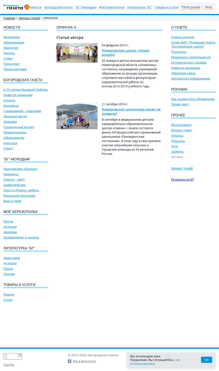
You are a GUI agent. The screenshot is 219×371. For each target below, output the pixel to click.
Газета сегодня (182, 37)
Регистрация (191, 7)
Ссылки (8, 364)
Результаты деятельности (191, 57)
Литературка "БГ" (139, 7)
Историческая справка (188, 62)
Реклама (179, 89)
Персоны (178, 141)
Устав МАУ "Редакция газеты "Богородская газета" (193, 44)
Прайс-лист (180, 104)
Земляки (10, 122)
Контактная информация (190, 78)
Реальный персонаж (19, 196)
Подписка (178, 52)
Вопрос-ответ (181, 130)
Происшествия (15, 69)
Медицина (11, 37)
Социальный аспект (18, 127)
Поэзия (9, 274)
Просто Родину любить (21, 190)
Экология (10, 48)
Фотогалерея (181, 125)
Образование (13, 42)
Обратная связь (183, 73)
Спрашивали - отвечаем (22, 111)
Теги (174, 146)
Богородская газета (58, 7)
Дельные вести (15, 116)
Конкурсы (11, 106)
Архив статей (182, 168)
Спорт (8, 58)
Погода (9, 53)
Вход (208, 7)
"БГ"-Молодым (85, 7)
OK (206, 360)
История (10, 227)
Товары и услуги (166, 7)
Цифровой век (14, 185)
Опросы (177, 135)
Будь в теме (12, 201)
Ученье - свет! (14, 179)
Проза (8, 221)
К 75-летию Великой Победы (25, 90)
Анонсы (9, 100)
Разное (8, 294)
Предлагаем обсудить (20, 169)
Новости (36, 7)
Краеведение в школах (21, 237)
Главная (9, 18)
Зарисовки (11, 258)
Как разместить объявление (193, 99)
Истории (10, 263)
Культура (10, 143)
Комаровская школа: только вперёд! (125, 52)
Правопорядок (14, 132)
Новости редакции (17, 95)
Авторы (177, 157)
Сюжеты (177, 152)
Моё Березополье (111, 7)
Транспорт (11, 64)
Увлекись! (11, 174)
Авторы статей (29, 18)
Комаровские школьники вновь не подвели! (131, 111)
